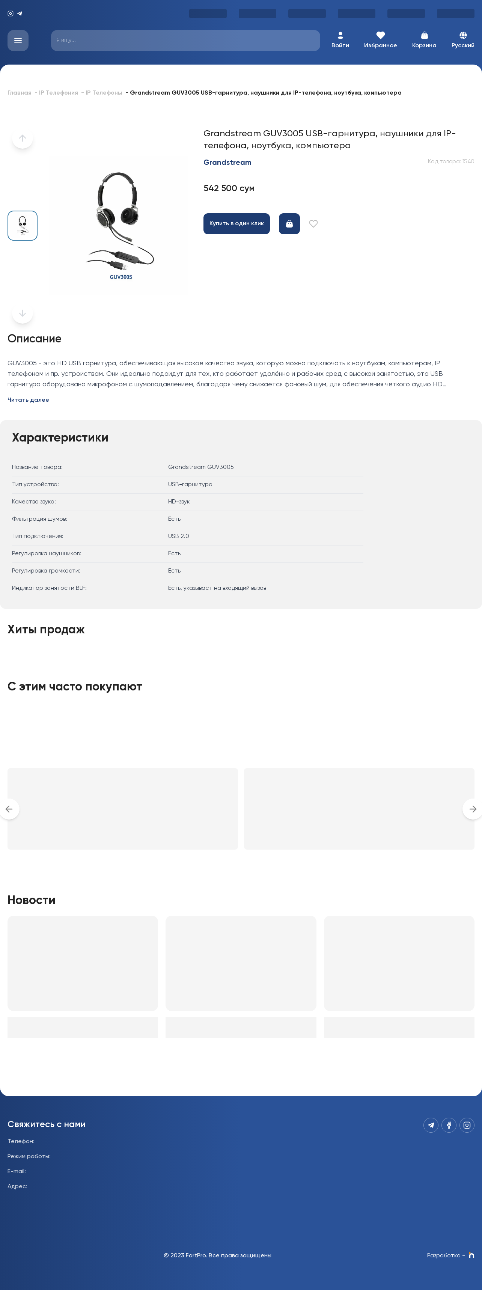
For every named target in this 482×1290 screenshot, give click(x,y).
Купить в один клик (236, 224)
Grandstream (227, 163)
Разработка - (450, 1255)
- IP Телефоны (101, 93)
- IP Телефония (56, 93)
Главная (20, 93)
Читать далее (28, 400)
